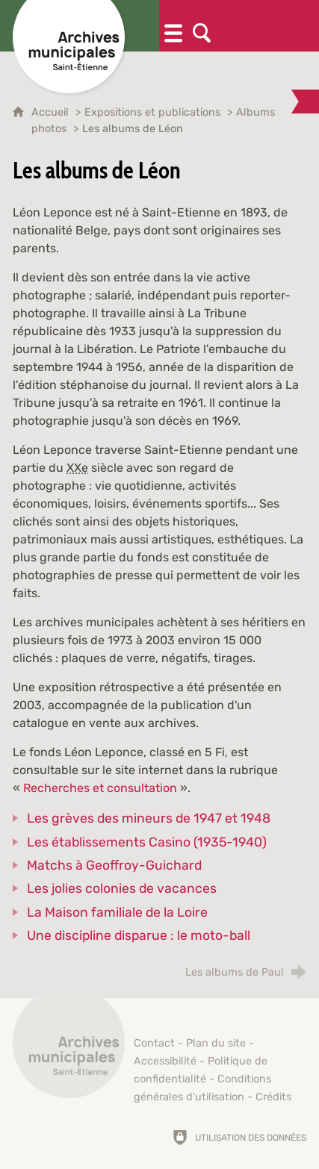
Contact (154, 1043)
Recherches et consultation (100, 788)
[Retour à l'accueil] (69, 1050)
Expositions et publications (152, 112)
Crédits (273, 1097)
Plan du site (216, 1043)
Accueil (51, 112)
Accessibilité (165, 1061)
